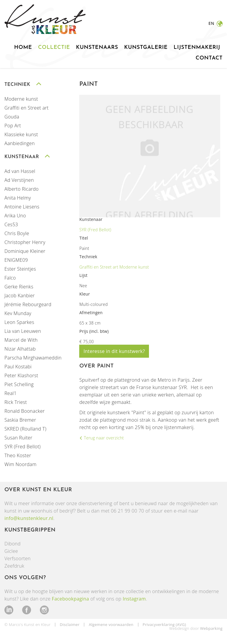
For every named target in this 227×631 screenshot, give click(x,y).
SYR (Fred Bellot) (22, 446)
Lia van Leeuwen (22, 331)
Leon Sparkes (19, 322)
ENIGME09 (16, 260)
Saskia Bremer (20, 420)
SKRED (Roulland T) (25, 429)
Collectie (54, 47)
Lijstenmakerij (197, 47)
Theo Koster (17, 455)
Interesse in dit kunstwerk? (114, 351)
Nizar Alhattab (20, 349)
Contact (209, 58)
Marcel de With (21, 340)
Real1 (10, 393)
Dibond (12, 543)
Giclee (11, 551)
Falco (10, 277)
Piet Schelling (19, 384)
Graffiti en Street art (26, 108)
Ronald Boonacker (24, 411)
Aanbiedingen (19, 143)
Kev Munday (17, 313)
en (211, 23)
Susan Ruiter (18, 437)
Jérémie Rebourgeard (27, 304)
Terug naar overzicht (103, 438)
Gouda (11, 116)
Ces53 (11, 224)
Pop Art (12, 125)
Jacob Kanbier (19, 295)
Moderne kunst (21, 99)
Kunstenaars (97, 47)
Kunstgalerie (146, 47)
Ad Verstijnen (19, 180)
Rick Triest (15, 402)
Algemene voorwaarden (111, 624)
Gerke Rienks (18, 286)
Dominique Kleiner (25, 251)
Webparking (211, 628)
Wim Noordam (20, 464)
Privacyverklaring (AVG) (164, 624)
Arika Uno (15, 215)
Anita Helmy (17, 198)
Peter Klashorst (21, 375)
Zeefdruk (14, 566)
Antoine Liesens (21, 206)
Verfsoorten (17, 558)
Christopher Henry (24, 242)
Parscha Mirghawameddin (32, 357)
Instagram (134, 598)
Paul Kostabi (18, 366)
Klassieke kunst (21, 134)
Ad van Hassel (19, 171)
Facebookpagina (70, 598)
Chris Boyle (16, 233)
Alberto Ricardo (21, 189)
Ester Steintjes (20, 269)
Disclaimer (70, 624)
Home (23, 47)
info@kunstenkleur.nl (28, 518)
